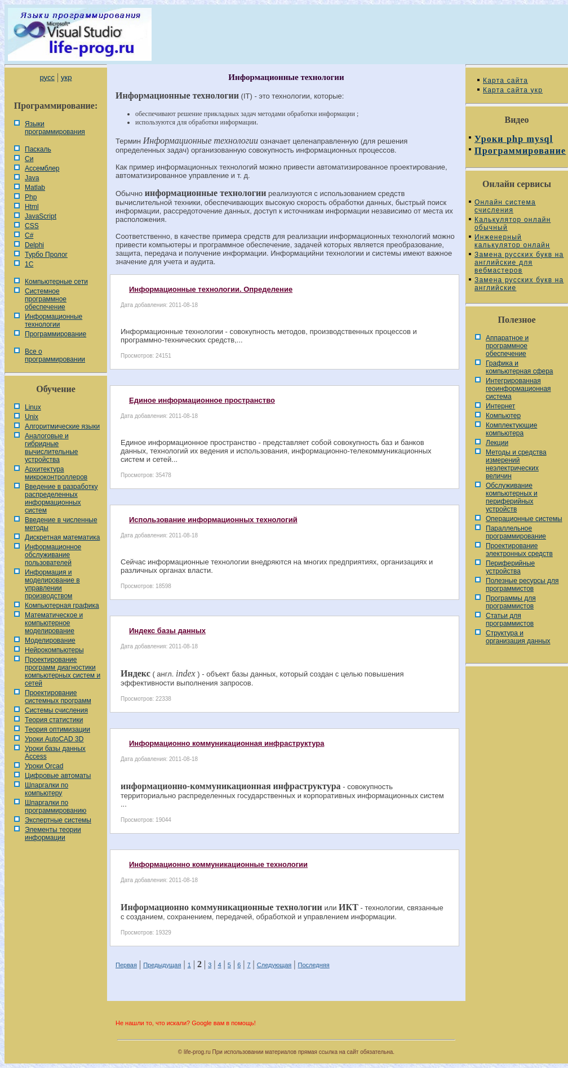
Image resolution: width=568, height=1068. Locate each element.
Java (32, 178)
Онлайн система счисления (505, 206)
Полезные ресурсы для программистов (522, 585)
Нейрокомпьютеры (54, 650)
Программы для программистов (511, 602)
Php (31, 197)
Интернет (500, 406)
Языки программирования (55, 128)
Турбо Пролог (46, 255)
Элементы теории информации (53, 834)
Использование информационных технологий (213, 519)
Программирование (55, 334)
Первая (126, 965)
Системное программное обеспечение (45, 299)
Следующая (274, 965)
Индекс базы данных (167, 630)
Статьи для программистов (510, 620)
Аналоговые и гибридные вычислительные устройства (51, 448)
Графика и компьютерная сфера (519, 367)
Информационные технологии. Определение (210, 289)
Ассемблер (42, 168)
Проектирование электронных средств (519, 550)
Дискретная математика (62, 537)
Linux (33, 407)
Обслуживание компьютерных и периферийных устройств (512, 497)
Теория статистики (54, 720)
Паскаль (38, 149)
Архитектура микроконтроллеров (56, 473)
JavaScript (40, 216)
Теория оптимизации (57, 729)
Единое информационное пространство (202, 400)
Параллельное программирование (516, 532)
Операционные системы (524, 519)
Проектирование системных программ (58, 697)
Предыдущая (162, 965)
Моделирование (50, 640)
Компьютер (503, 416)
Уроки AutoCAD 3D (54, 739)
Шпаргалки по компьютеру (46, 789)
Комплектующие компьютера (511, 429)
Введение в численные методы (61, 524)
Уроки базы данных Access (55, 752)
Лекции (497, 443)
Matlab (35, 188)
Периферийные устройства (510, 567)
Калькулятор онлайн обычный (512, 224)
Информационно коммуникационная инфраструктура (226, 743)
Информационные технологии (53, 320)
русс (46, 77)
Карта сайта (505, 80)
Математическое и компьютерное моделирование (54, 623)
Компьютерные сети (56, 282)
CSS (32, 226)
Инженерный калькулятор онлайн (512, 241)
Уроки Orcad (44, 766)
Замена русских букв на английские (518, 284)
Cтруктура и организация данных (518, 637)
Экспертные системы (58, 820)
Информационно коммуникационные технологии (218, 864)
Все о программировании (55, 355)
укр (66, 77)
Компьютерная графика (62, 605)
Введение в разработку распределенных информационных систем (61, 498)
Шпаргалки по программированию (55, 807)
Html (32, 207)
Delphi (34, 245)
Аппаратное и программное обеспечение (507, 346)
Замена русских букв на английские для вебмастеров (518, 262)
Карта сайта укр (513, 90)
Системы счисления (56, 710)
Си (29, 159)
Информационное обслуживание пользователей (53, 555)
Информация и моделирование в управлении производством (52, 584)
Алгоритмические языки (62, 426)
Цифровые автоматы (58, 776)
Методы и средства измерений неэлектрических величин (516, 464)
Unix (31, 417)
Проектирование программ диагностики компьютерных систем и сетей (62, 671)
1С (29, 264)
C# (29, 235)
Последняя (314, 965)
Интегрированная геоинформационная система (518, 388)
